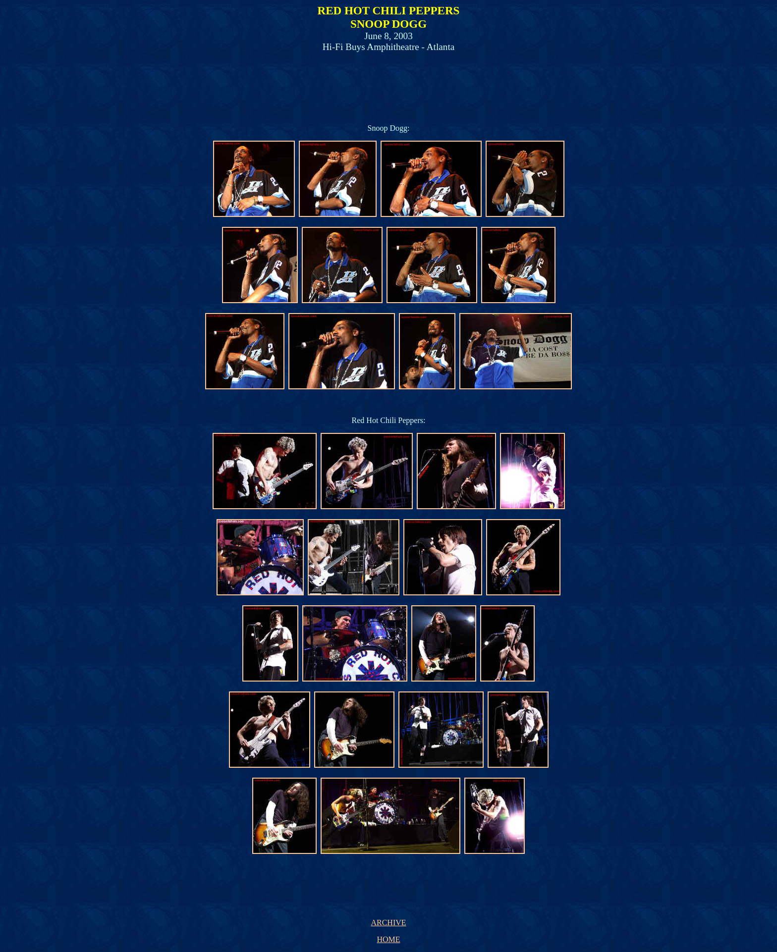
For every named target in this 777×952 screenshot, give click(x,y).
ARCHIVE (388, 922)
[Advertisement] (386, 82)
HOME (388, 939)
